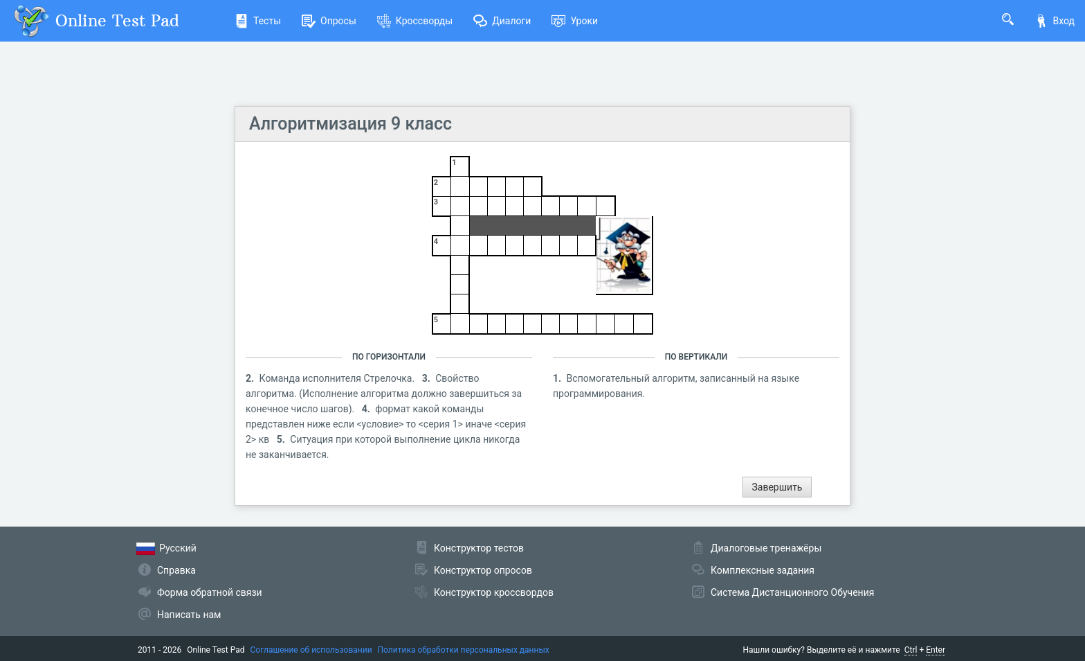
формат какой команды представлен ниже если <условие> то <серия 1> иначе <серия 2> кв (386, 424)
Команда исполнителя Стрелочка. (338, 378)
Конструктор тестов (479, 548)
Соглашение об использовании (311, 650)
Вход (1054, 21)
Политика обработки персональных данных (463, 650)
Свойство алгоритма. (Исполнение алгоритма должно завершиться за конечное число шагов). (384, 393)
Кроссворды (415, 21)
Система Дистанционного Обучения (792, 592)
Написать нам (189, 614)
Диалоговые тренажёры (766, 548)
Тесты (258, 21)
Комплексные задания (762, 570)
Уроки (574, 21)
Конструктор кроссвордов (494, 592)
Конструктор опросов (483, 570)
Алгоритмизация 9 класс (350, 124)
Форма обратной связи (209, 592)
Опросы (329, 21)
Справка (176, 570)
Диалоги (502, 21)
